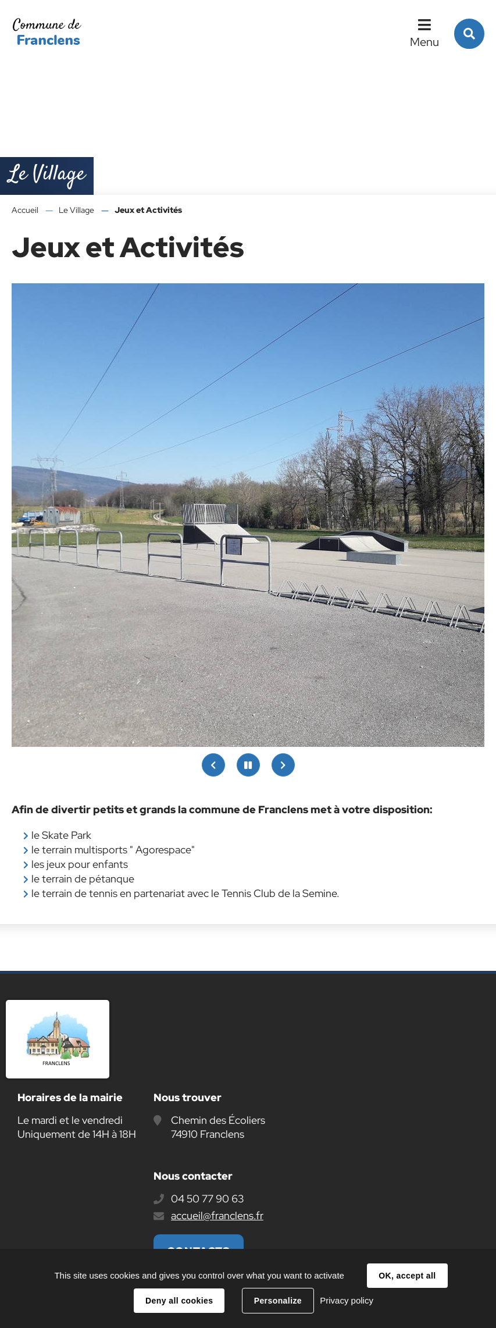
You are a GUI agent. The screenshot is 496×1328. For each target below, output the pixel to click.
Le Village (76, 210)
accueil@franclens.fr (217, 1215)
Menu (424, 41)
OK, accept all (407, 1275)
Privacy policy (346, 1300)
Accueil (25, 210)
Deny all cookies (179, 1300)
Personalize (278, 1300)
